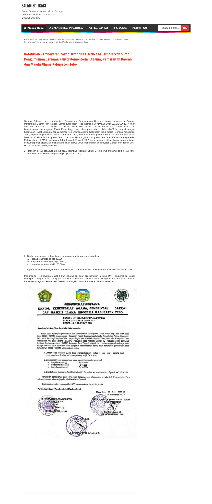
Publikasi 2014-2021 (98, 27)
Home (26, 39)
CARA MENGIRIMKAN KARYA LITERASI (66, 27)
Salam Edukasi (33, 5)
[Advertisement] (79, 92)
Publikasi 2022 (120, 27)
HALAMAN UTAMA (33, 27)
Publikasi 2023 (139, 27)
